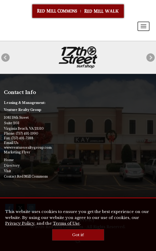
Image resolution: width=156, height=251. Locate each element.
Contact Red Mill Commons (26, 176)
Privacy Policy (19, 223)
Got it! (78, 234)
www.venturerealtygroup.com (28, 147)
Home (9, 160)
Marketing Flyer (17, 152)
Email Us (11, 143)
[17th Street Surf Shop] (78, 57)
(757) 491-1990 (27, 133)
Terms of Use (66, 223)
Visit (7, 171)
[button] (5, 57)
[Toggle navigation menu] (143, 26)
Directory (12, 165)
